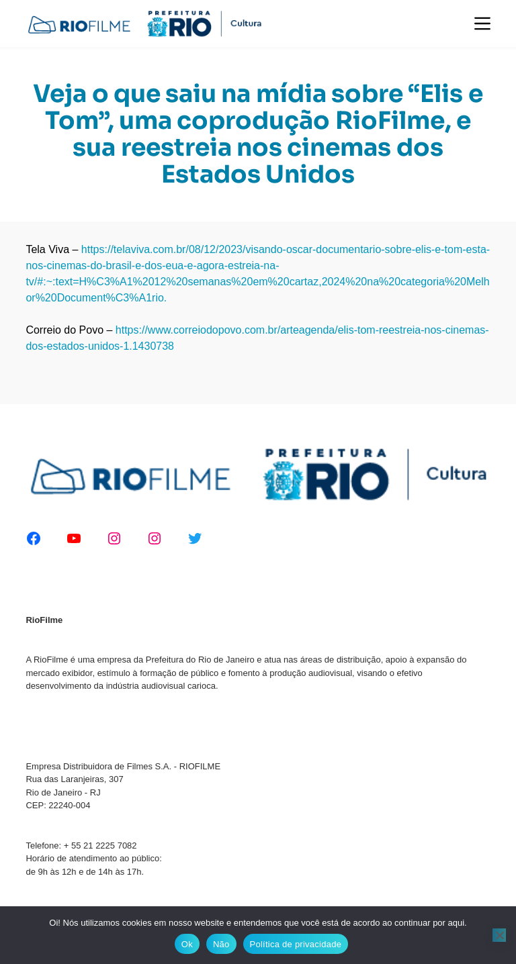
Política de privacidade (296, 944)
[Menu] (482, 23)
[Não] (499, 935)
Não (221, 944)
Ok (187, 944)
